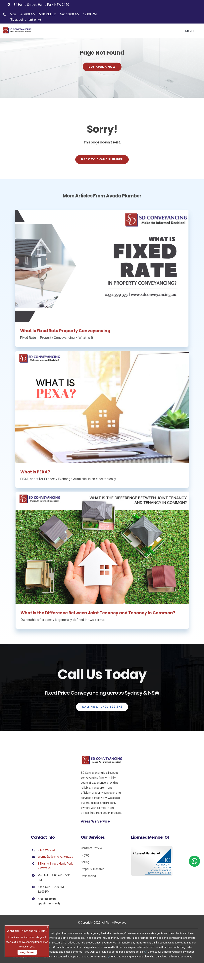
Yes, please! (27, 952)
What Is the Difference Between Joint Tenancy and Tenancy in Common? (100, 613)
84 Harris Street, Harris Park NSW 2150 (41, 5)
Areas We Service (95, 821)
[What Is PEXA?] (102, 409)
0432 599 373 (46, 849)
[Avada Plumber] (17, 29)
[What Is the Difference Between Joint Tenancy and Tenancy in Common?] (104, 548)
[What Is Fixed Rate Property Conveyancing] (99, 266)
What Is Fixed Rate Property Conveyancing (63, 331)
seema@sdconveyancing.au (55, 856)
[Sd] (102, 757)
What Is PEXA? (35, 474)
